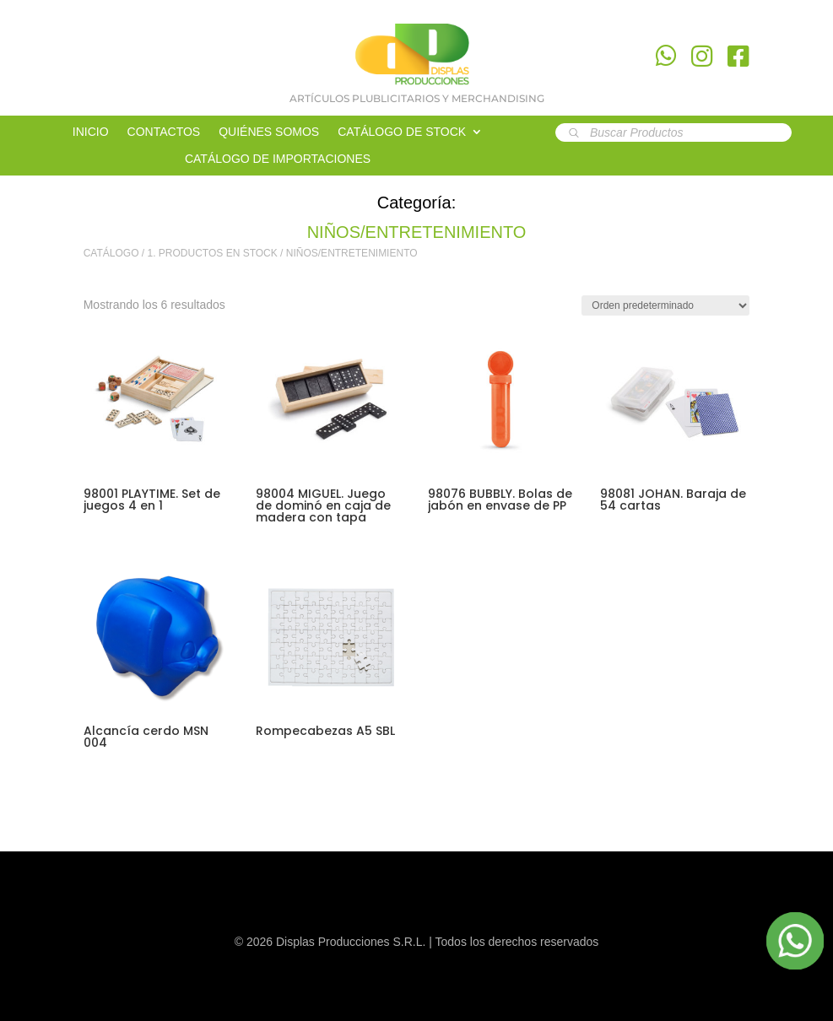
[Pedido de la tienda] (665, 305)
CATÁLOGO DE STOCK (402, 132)
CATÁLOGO (111, 253)
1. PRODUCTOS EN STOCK (213, 253)
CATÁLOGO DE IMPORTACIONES (278, 159)
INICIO (91, 132)
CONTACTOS (164, 132)
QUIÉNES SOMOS (269, 132)
